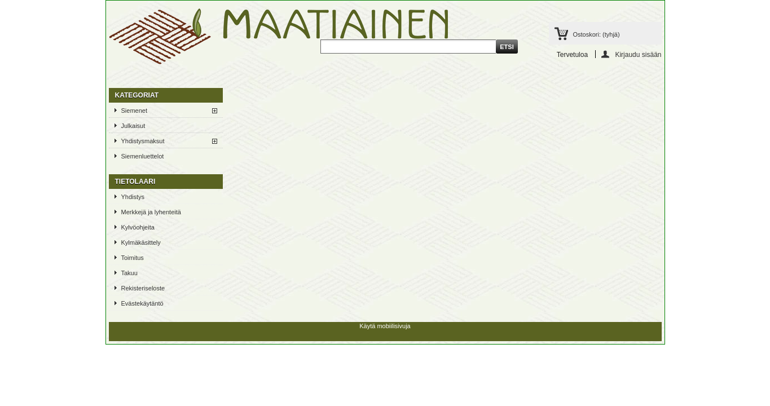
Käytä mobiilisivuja (384, 326)
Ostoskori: (596, 34)
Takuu (129, 273)
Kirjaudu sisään (638, 54)
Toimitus (132, 257)
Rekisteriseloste (143, 288)
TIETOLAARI (135, 182)
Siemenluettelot (142, 156)
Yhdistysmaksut (143, 141)
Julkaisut (133, 125)
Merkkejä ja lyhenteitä (151, 212)
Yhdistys (133, 196)
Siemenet (134, 110)
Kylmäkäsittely (141, 242)
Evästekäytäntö (142, 303)
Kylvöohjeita (138, 227)
